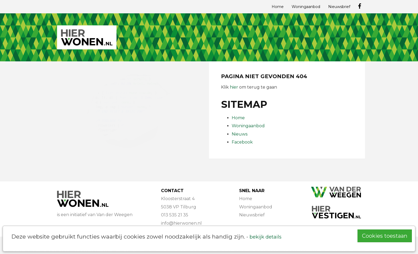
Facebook (242, 142)
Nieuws (240, 134)
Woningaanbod (306, 6)
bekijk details (266, 237)
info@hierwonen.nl (181, 223)
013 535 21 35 (174, 214)
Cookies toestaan (384, 236)
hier (234, 87)
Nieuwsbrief (339, 6)
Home (278, 6)
